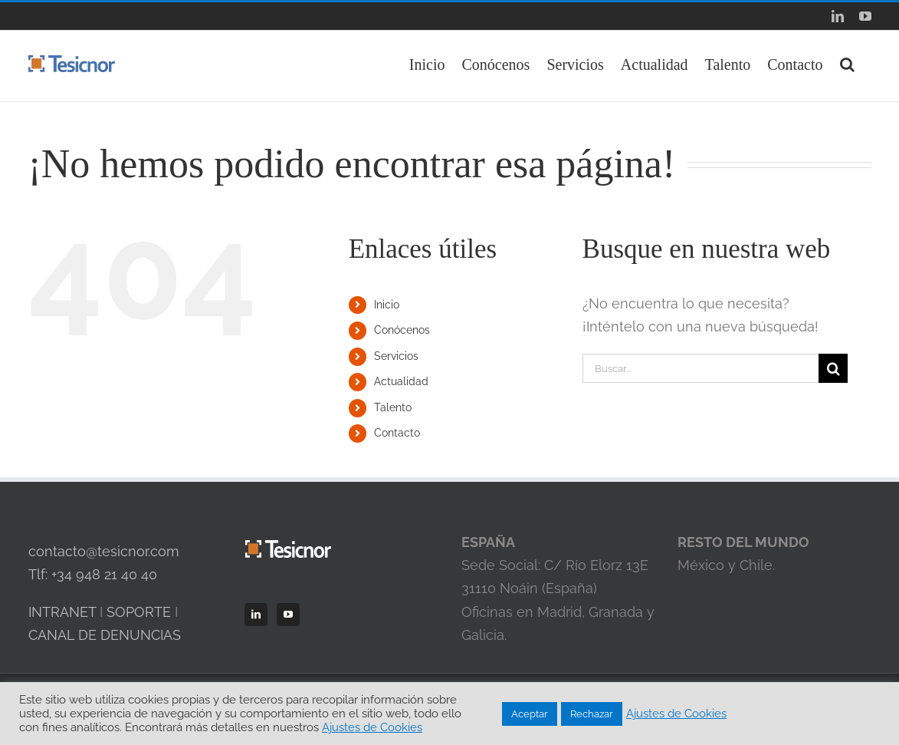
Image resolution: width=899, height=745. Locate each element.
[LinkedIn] (255, 614)
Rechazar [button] (591, 714)
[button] (847, 63)
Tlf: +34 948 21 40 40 (92, 574)
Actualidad (401, 381)
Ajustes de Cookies (372, 726)
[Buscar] (833, 368)
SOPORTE (139, 612)
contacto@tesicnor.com (103, 551)
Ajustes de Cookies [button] (676, 713)
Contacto (397, 433)
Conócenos (402, 330)
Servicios (396, 356)
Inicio (386, 304)
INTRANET (62, 612)
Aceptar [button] (529, 714)
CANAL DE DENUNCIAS (104, 635)
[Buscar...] (700, 368)
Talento (393, 407)
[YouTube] (288, 614)
